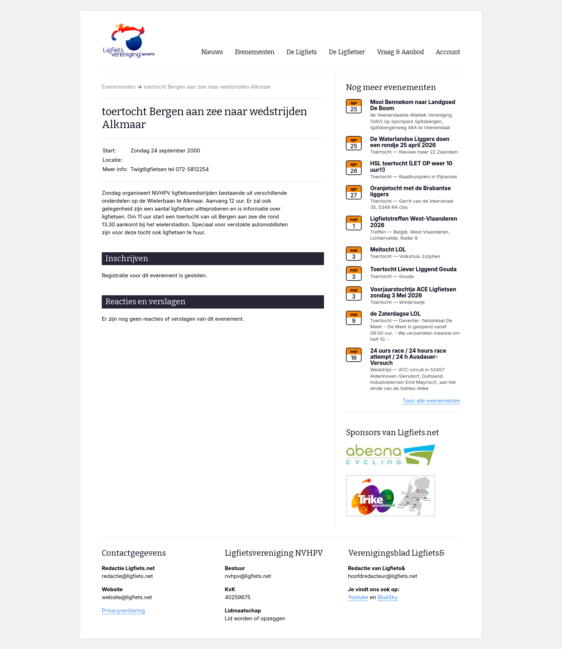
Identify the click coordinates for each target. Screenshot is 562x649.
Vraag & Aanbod (400, 52)
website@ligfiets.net (127, 597)
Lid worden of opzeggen (255, 618)
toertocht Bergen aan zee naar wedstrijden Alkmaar (207, 87)
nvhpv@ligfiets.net (248, 576)
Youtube (358, 597)
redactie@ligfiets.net (127, 576)
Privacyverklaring (123, 610)
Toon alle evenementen (431, 401)
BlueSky (387, 597)
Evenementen (118, 87)
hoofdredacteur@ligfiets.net (382, 576)
